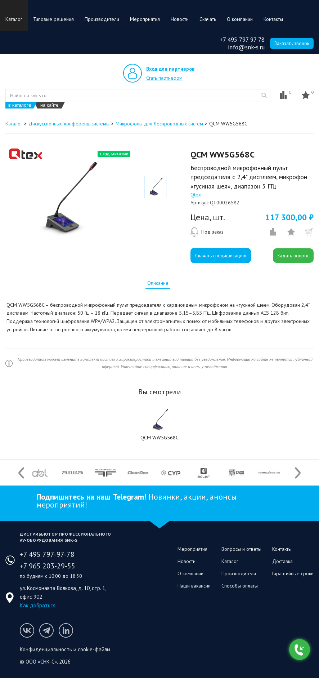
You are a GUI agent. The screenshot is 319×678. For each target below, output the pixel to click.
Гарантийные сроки (293, 573)
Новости (180, 19)
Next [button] (298, 472)
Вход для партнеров (170, 69)
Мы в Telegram (46, 630)
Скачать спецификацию (220, 255)
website (264, 95)
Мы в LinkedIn (66, 630)
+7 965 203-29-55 (47, 566)
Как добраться (37, 605)
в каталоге (19, 105)
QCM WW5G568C (159, 437)
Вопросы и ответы (241, 549)
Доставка (282, 561)
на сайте (49, 105)
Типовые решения (53, 19)
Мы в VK (27, 630)
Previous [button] (21, 472)
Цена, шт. (207, 217)
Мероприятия (145, 19)
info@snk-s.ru (246, 47)
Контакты (273, 19)
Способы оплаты (239, 585)
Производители (102, 19)
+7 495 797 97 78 (242, 40)
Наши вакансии (194, 585)
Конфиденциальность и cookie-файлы (65, 649)
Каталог (13, 19)
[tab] (157, 283)
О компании (240, 19)
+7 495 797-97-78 (47, 554)
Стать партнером (164, 78)
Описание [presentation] (158, 283)
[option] (67, 199)
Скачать (207, 19)
